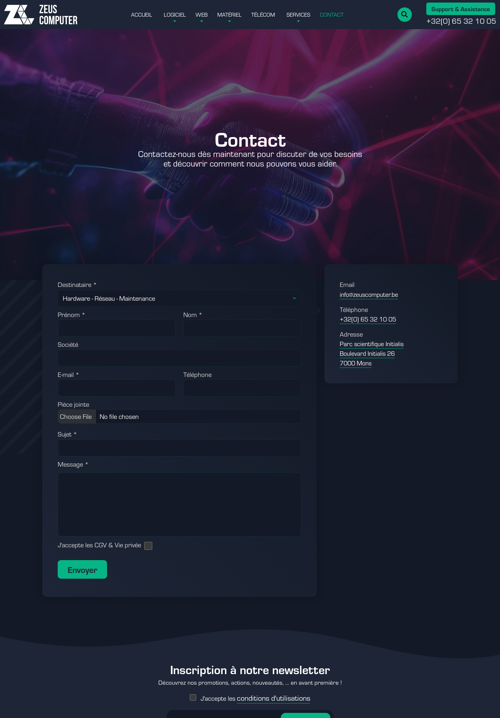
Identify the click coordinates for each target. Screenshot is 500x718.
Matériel (229, 14)
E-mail (68, 374)
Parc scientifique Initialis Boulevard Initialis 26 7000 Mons (372, 353)
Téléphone (197, 374)
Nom (193, 314)
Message (73, 464)
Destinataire (77, 284)
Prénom (72, 314)
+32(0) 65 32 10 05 (461, 21)
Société (68, 344)
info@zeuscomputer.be (369, 294)
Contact (332, 14)
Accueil (141, 14)
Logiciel (175, 14)
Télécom (263, 14)
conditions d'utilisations (273, 692)
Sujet (67, 434)
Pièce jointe (73, 404)
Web (202, 14)
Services (298, 14)
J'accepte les (255, 692)
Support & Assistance (460, 8)
